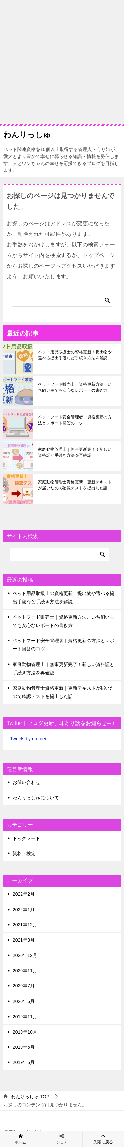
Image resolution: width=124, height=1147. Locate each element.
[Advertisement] (62, 62)
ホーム (20, 1139)
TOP (30, 1096)
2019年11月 (25, 1016)
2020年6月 (24, 1001)
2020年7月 (24, 985)
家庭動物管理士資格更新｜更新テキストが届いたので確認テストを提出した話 (75, 485)
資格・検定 (24, 853)
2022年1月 (24, 909)
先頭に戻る (103, 1138)
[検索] (62, 300)
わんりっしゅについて (36, 797)
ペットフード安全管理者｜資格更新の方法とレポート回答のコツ (75, 420)
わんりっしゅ (27, 134)
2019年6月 (24, 1047)
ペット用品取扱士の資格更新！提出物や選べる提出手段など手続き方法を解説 (75, 355)
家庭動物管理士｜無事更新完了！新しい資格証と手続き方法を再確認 (75, 452)
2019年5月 (24, 1062)
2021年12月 (25, 924)
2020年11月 (25, 970)
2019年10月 (25, 1032)
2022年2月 (24, 894)
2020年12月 (25, 955)
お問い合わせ (26, 782)
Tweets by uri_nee (29, 738)
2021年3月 (24, 940)
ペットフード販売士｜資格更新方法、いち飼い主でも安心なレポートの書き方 (75, 387)
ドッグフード (26, 838)
